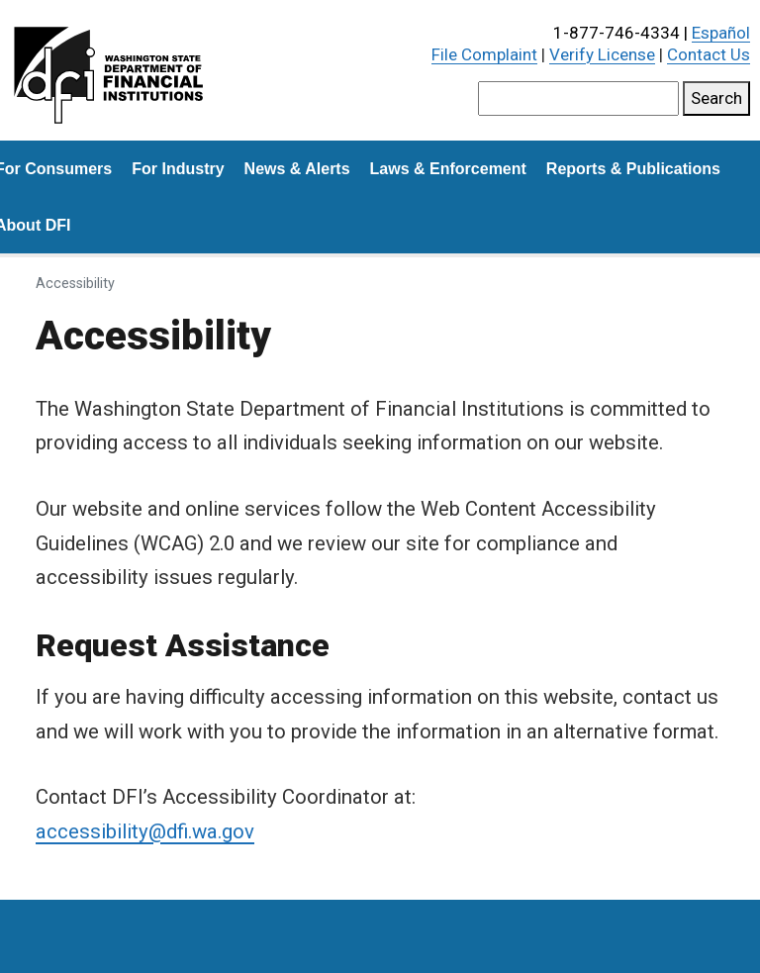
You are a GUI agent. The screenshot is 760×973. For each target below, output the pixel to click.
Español (721, 33)
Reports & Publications (633, 168)
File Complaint (484, 54)
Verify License (602, 54)
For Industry (178, 168)
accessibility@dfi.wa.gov (145, 831)
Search (716, 98)
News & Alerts (297, 168)
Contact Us (708, 54)
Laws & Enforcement (448, 168)
